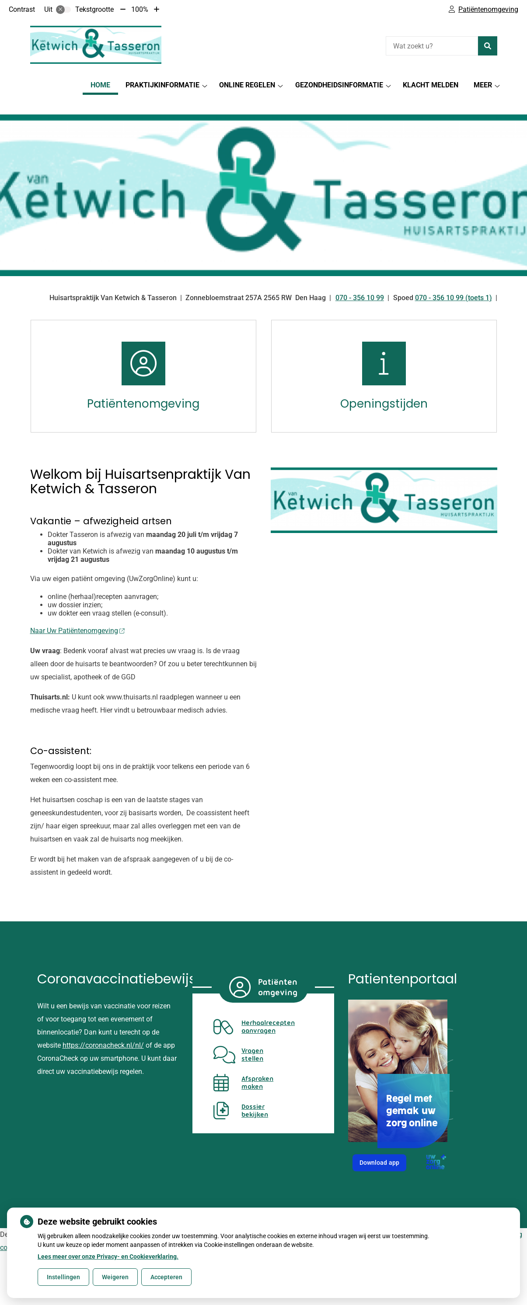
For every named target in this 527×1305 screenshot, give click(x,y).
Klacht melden (430, 85)
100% (139, 9)
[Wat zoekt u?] (432, 45)
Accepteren (166, 1277)
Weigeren (115, 1277)
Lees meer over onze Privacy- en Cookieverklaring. (108, 1256)
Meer (483, 85)
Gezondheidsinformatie (339, 85)
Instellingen (63, 1277)
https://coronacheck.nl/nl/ (103, 1030)
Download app (382, 1149)
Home (100, 85)
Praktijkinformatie (162, 85)
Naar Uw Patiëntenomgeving (77, 615)
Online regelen (247, 85)
